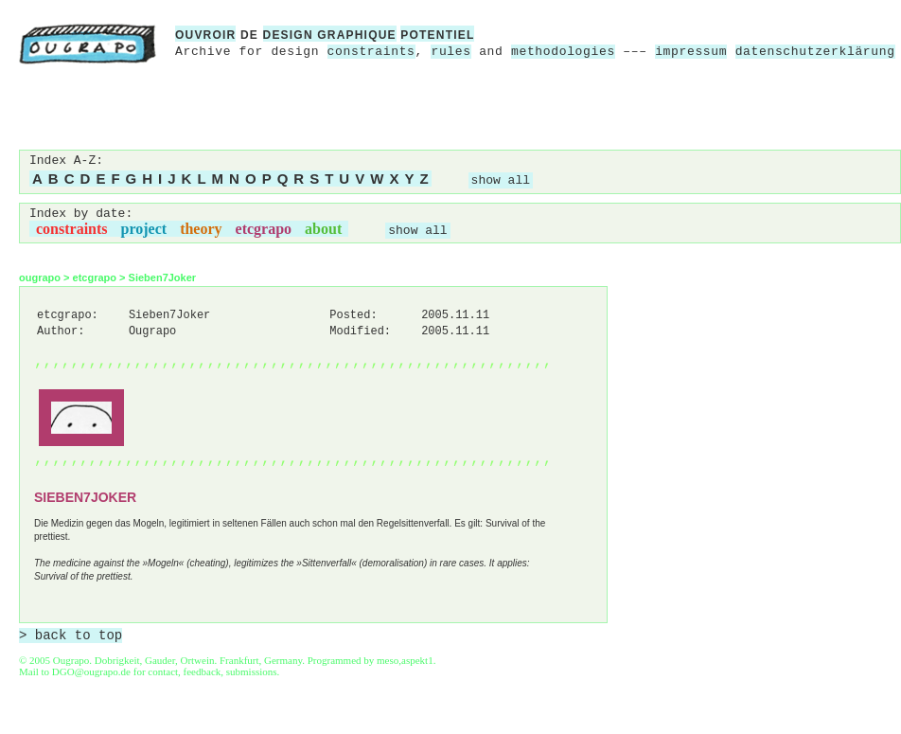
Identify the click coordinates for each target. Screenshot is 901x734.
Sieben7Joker (163, 277)
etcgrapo (264, 229)
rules (450, 52)
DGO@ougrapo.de (91, 671)
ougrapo (40, 277)
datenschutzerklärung (815, 52)
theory (200, 229)
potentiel (437, 35)
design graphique (330, 35)
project (144, 229)
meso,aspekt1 (405, 660)
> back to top (70, 635)
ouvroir (205, 35)
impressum (691, 52)
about (323, 229)
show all (500, 180)
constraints (371, 52)
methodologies (563, 52)
